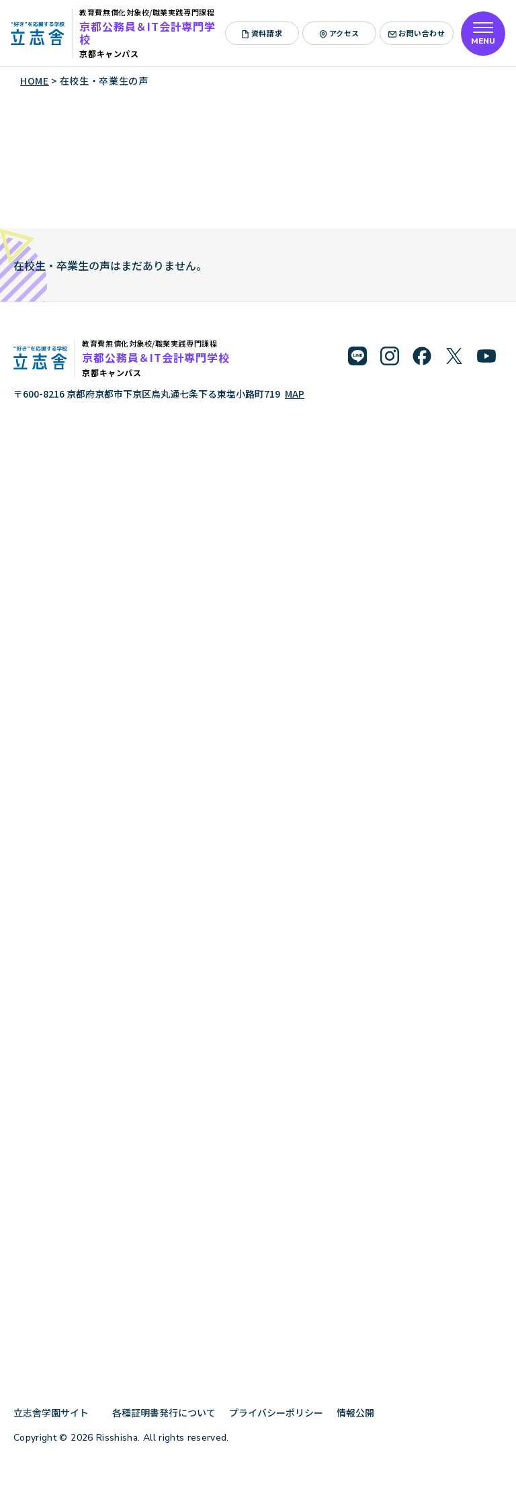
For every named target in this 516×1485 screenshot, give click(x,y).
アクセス (339, 33)
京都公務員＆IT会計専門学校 (147, 32)
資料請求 (261, 33)
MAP (294, 393)
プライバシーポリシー (276, 1412)
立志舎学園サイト (56, 1412)
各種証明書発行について (164, 1412)
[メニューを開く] (483, 33)
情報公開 (360, 1412)
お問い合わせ (416, 33)
